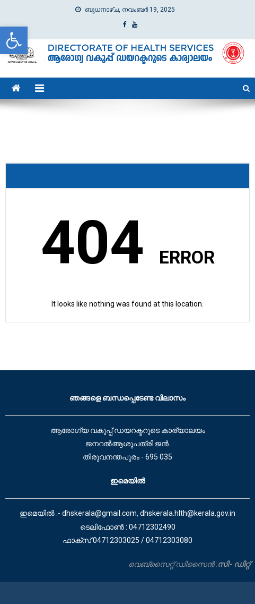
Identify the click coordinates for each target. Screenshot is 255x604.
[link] (14, 40)
